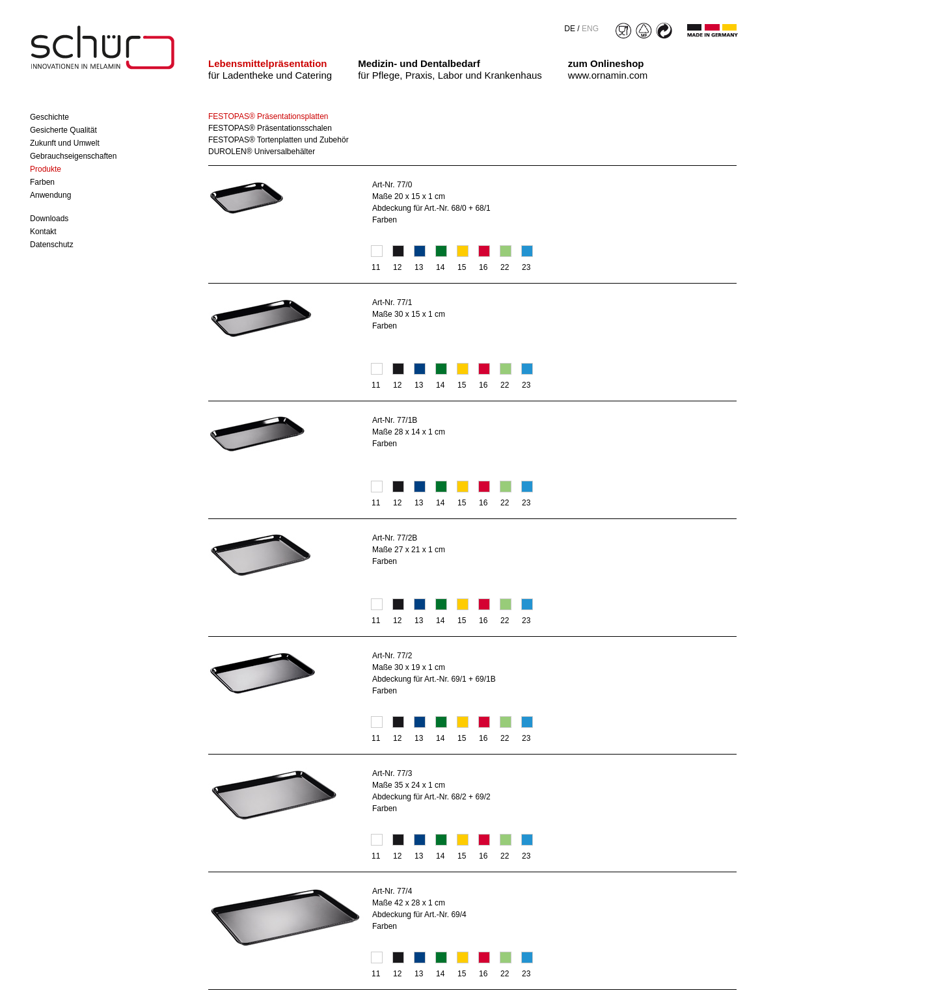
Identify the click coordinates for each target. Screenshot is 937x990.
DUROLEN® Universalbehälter (261, 151)
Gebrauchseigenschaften (73, 156)
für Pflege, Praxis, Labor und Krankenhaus (450, 69)
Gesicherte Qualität (63, 130)
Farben (42, 182)
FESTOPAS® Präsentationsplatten (268, 116)
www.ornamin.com (608, 69)
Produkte (45, 169)
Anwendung (50, 195)
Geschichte (49, 117)
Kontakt (43, 231)
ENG (590, 28)
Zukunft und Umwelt (65, 143)
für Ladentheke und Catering (270, 69)
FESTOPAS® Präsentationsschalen (270, 128)
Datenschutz (52, 244)
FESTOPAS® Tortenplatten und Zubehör (278, 139)
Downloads (49, 218)
